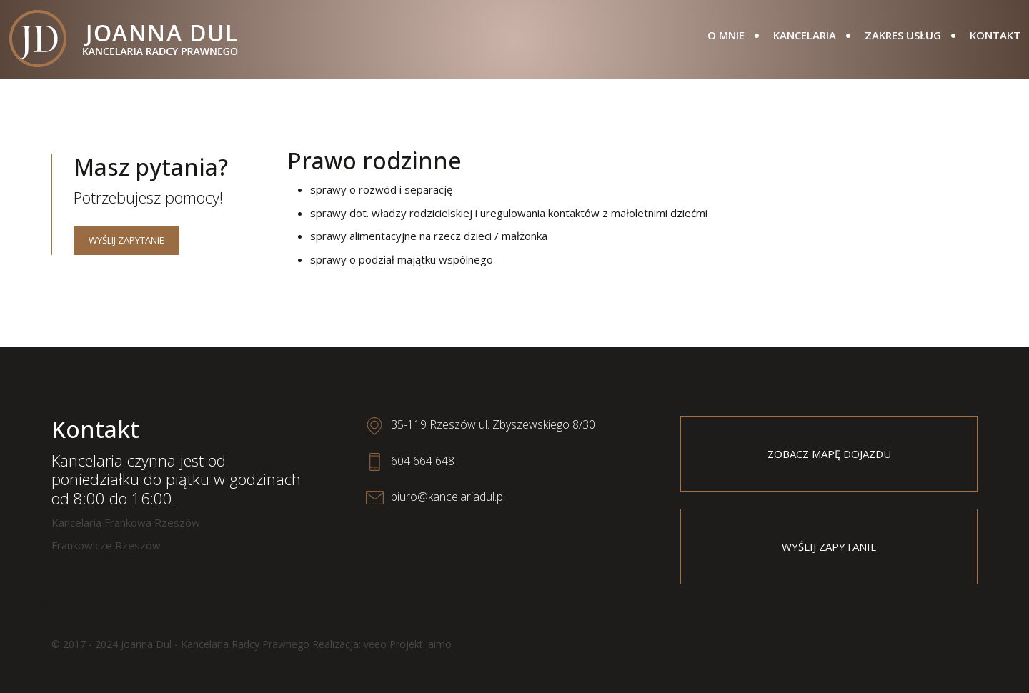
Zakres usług (903, 35)
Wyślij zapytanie (126, 240)
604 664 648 (422, 461)
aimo (440, 644)
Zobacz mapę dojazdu (829, 454)
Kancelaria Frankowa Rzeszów (125, 522)
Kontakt (995, 35)
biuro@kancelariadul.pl (448, 496)
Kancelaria (804, 35)
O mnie (726, 35)
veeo (375, 644)
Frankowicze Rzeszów (106, 545)
